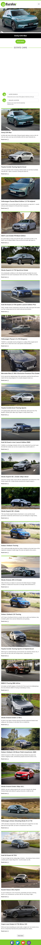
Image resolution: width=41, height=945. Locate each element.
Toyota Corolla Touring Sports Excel (13, 167)
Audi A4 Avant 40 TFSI (9, 855)
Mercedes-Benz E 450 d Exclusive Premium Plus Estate (20, 373)
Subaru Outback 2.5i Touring (11, 614)
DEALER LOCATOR (14, 100)
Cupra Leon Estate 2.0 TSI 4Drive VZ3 (14, 924)
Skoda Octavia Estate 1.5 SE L (11, 717)
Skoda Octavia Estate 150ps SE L (12, 786)
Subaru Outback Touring (9, 545)
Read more (5, 139)
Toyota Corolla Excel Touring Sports (13, 408)
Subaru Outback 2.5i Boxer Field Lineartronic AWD (18, 752)
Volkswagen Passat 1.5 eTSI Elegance (14, 339)
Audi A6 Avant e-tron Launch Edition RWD (15, 442)
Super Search (13, 94)
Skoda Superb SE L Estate (10, 511)
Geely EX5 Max (20, 36)
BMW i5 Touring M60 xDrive (10, 683)
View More (20, 935)
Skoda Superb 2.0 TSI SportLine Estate (14, 270)
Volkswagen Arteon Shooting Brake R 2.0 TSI (16, 821)
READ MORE (20, 41)
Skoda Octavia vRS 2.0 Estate (11, 580)
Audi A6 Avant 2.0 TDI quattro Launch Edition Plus (18, 304)
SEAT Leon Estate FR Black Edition (13, 236)
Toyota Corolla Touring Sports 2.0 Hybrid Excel (17, 649)
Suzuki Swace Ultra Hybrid (10, 890)
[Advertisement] (19, 70)
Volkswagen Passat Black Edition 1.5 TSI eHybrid (18, 201)
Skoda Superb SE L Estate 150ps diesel (14, 477)
